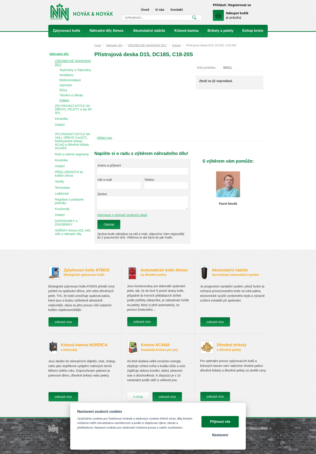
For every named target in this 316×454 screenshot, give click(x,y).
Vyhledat (194, 17)
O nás (159, 9)
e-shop (138, 396)
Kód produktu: (206, 67)
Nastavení (220, 435)
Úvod (145, 9)
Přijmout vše (220, 422)
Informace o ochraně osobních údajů (122, 215)
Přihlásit (219, 5)
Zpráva (102, 194)
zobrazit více (63, 322)
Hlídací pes (104, 138)
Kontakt (177, 9)
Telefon (149, 179)
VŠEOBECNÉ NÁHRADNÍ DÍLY (147, 45)
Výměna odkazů (258, 428)
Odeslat (109, 224)
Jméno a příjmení (109, 165)
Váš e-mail (104, 179)
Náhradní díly (114, 45)
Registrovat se (239, 5)
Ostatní (176, 45)
